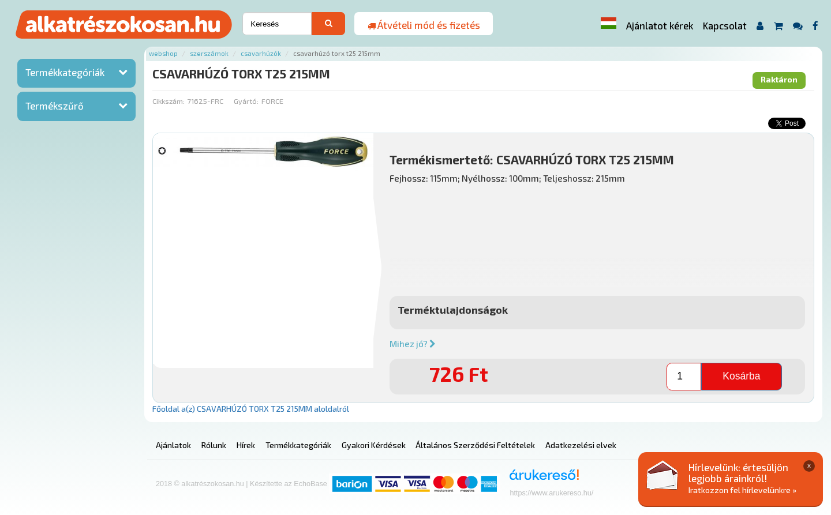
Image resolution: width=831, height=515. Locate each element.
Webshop (163, 53)
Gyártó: (246, 101)
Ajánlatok (173, 445)
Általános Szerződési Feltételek (475, 445)
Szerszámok (209, 53)
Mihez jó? (413, 344)
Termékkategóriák (64, 72)
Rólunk (213, 445)
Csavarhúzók (261, 53)
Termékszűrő (54, 105)
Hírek (246, 445)
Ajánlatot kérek (659, 25)
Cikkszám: (168, 101)
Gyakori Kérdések (374, 445)
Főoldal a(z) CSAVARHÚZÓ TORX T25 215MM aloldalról (250, 408)
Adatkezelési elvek (580, 445)
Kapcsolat (725, 25)
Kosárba (741, 376)
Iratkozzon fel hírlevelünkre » (742, 490)
